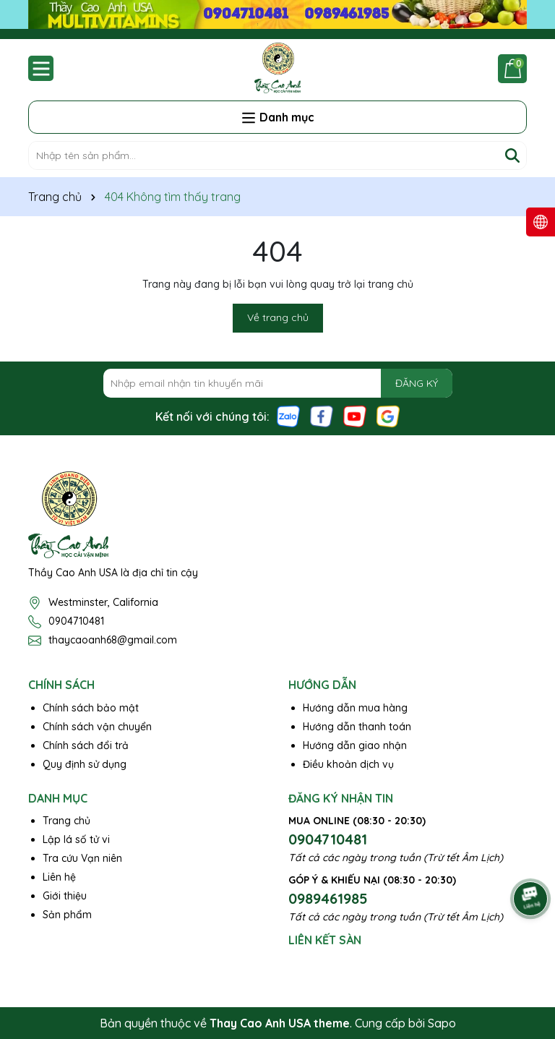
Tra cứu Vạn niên (82, 858)
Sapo (442, 1023)
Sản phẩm (67, 914)
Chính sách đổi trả (86, 745)
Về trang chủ (278, 317)
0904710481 (76, 621)
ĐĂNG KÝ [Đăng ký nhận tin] (416, 383)
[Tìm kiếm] (512, 155)
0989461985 (328, 898)
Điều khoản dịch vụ (348, 764)
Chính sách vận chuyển (97, 726)
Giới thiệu (65, 895)
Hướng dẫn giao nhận (355, 745)
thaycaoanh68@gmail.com (112, 639)
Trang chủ (66, 820)
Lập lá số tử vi (76, 839)
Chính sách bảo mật (91, 707)
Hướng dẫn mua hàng (355, 707)
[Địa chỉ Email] (277, 383)
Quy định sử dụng (84, 764)
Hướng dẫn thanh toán (357, 726)
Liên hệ (59, 877)
